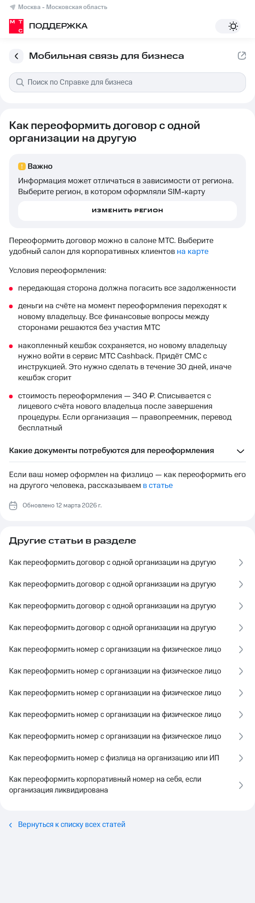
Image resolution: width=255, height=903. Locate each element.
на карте (192, 251)
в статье (158, 485)
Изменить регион (128, 211)
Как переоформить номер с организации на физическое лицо (127, 649)
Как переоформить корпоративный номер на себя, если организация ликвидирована (127, 785)
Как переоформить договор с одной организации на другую (127, 563)
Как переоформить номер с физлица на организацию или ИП (127, 758)
